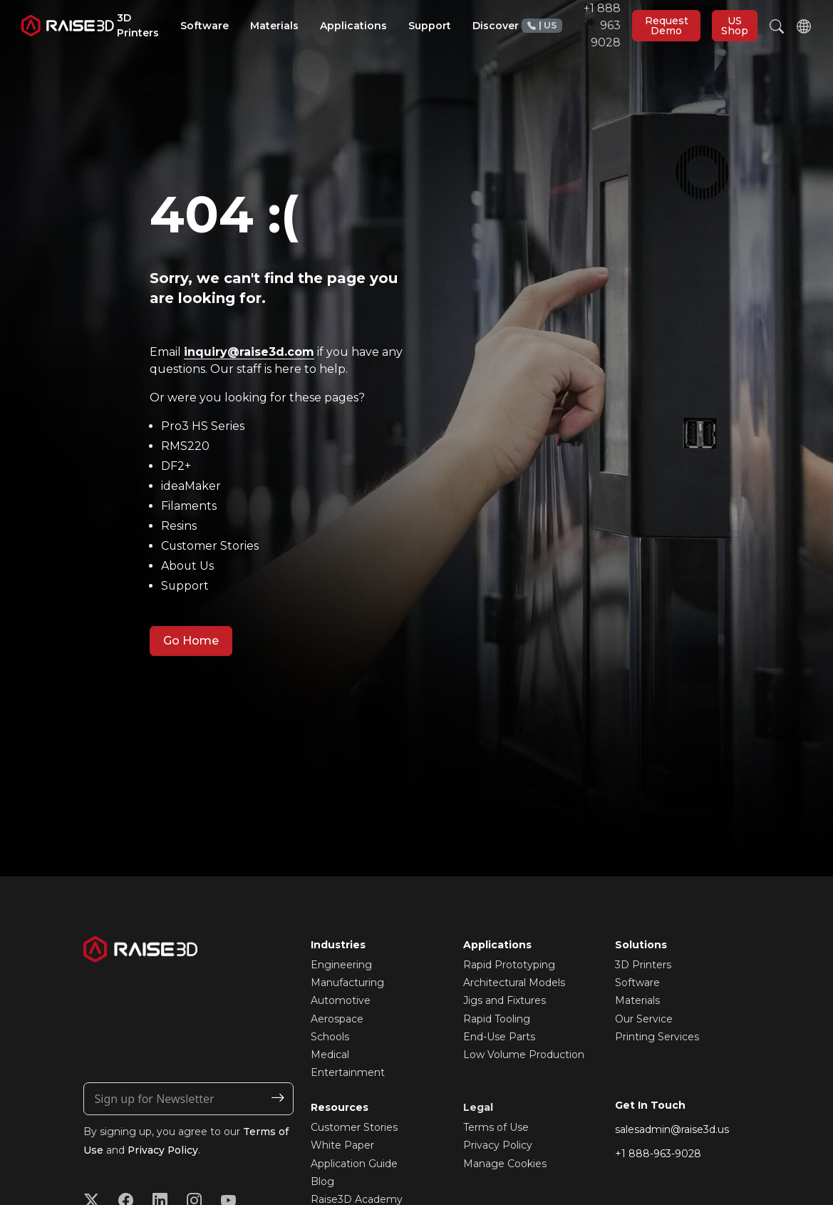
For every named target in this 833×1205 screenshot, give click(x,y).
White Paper (342, 1145)
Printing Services (657, 1036)
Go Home (191, 640)
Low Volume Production (523, 1054)
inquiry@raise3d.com (249, 352)
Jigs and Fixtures (504, 1000)
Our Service (644, 1018)
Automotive (341, 1000)
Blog (322, 1181)
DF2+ (176, 466)
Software (637, 982)
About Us (187, 566)
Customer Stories (210, 546)
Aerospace (337, 1018)
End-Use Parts (499, 1036)
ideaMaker (191, 486)
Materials (637, 1000)
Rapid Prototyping (509, 964)
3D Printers (643, 964)
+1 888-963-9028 (658, 1153)
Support (185, 586)
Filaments (189, 506)
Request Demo (666, 25)
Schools (330, 1036)
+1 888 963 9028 (571, 25)
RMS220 (185, 446)
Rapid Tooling (496, 1018)
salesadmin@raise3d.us (672, 1129)
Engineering (341, 964)
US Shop (734, 25)
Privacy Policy (164, 1150)
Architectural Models (514, 982)
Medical (330, 1054)
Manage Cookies (505, 1163)
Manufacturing (347, 982)
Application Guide (354, 1163)
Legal (478, 1107)
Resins (179, 526)
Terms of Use (496, 1127)
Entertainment (348, 1072)
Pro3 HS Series (202, 426)
